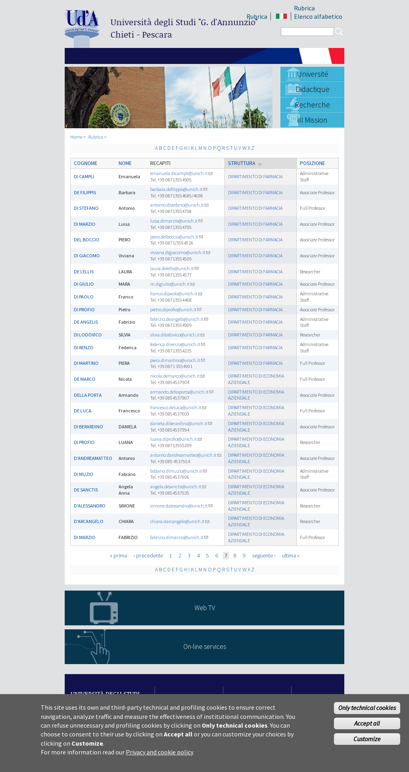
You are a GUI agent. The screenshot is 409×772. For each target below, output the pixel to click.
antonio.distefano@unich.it (179, 205)
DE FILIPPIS (85, 192)
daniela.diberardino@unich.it (181, 423)
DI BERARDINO (88, 427)
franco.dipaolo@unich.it (176, 293)
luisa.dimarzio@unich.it (176, 221)
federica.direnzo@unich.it (177, 344)
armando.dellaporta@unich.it (181, 392)
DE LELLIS (83, 272)
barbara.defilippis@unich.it (178, 189)
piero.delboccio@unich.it (176, 237)
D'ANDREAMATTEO (93, 458)
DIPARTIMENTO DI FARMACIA (255, 176)
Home (76, 137)
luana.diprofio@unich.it (176, 439)
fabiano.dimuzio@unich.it (178, 471)
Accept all (367, 725)
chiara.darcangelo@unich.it (179, 521)
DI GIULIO (84, 284)
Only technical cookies (367, 709)
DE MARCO (84, 379)
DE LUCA (82, 411)
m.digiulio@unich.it (172, 284)
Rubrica (304, 8)
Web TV (205, 607)
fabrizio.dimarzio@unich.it (179, 537)
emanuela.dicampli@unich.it (181, 173)
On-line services (204, 646)
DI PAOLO (83, 297)
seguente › (264, 555)
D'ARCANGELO (88, 521)
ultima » (291, 555)
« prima (118, 555)
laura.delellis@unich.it (174, 268)
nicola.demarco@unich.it (177, 376)
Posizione (312, 163)
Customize (367, 740)
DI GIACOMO (87, 256)
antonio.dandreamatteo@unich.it (185, 455)
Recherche (312, 104)
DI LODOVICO (88, 335)
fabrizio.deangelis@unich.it (179, 319)
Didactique (313, 89)
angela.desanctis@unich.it (178, 486)
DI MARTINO (86, 363)
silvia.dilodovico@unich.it (177, 335)
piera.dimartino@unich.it (177, 360)
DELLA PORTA (88, 395)
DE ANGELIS (86, 322)
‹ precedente (148, 555)
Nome (125, 163)
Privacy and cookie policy (159, 754)
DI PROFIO (84, 309)
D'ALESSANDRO (89, 506)
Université (312, 74)
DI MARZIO (84, 224)
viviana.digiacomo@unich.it (180, 252)
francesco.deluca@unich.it (178, 407)
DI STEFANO (86, 208)
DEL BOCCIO (86, 240)
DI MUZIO (83, 474)
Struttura (245, 163)
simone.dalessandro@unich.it (181, 506)
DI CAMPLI (84, 176)
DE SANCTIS (86, 490)
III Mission (312, 120)
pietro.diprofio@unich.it (175, 309)
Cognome (85, 163)
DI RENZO (83, 347)
